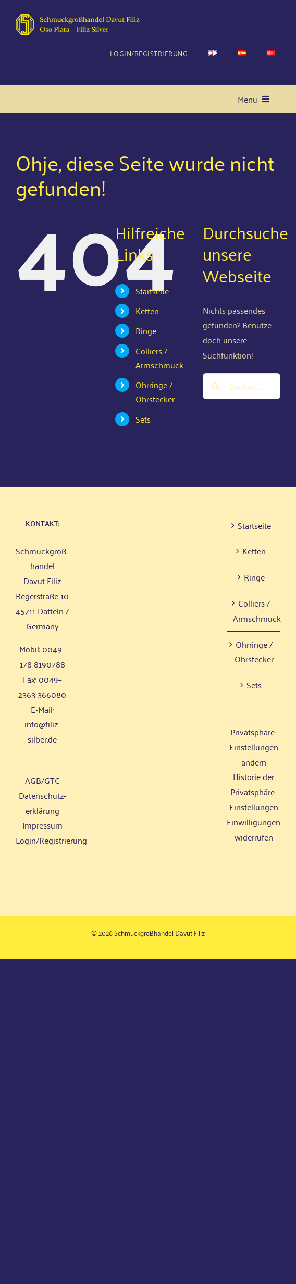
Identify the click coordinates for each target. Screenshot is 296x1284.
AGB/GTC (42, 780)
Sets (143, 419)
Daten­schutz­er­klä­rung (42, 803)
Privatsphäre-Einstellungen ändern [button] (253, 746)
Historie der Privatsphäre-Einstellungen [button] (253, 791)
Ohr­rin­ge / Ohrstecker (155, 391)
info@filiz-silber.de (42, 731)
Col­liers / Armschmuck (159, 357)
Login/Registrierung (51, 840)
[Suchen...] (241, 386)
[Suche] (216, 386)
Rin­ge (145, 330)
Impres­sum (42, 825)
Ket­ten (147, 310)
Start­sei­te (152, 290)
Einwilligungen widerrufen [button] (253, 829)
